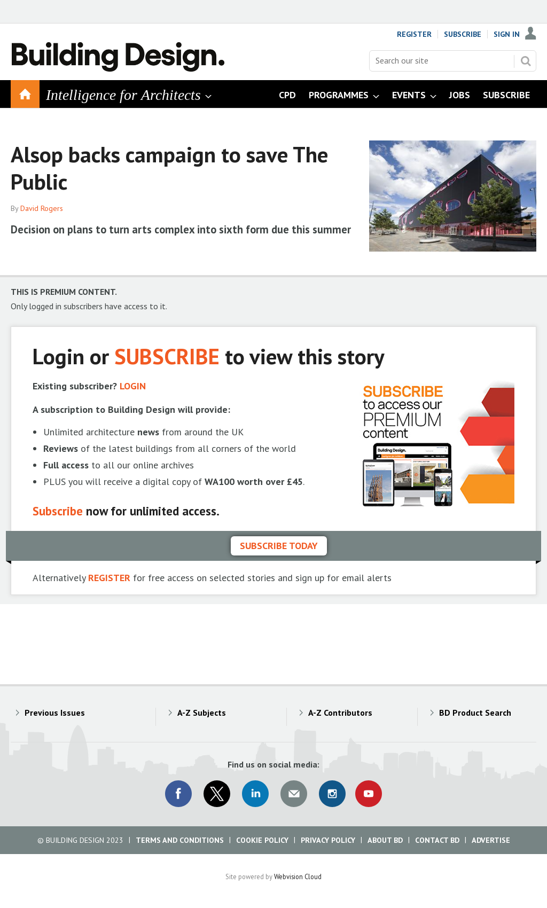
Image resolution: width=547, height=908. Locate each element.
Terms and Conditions (180, 840)
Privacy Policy (328, 840)
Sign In (507, 34)
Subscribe (462, 34)
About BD (385, 840)
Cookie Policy (262, 840)
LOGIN (133, 386)
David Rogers (41, 208)
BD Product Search (475, 712)
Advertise (491, 840)
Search (525, 60)
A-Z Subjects (201, 712)
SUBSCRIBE (167, 356)
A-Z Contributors (340, 712)
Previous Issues (55, 712)
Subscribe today (279, 545)
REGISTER (109, 578)
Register (414, 34)
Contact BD (437, 840)
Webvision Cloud (298, 876)
